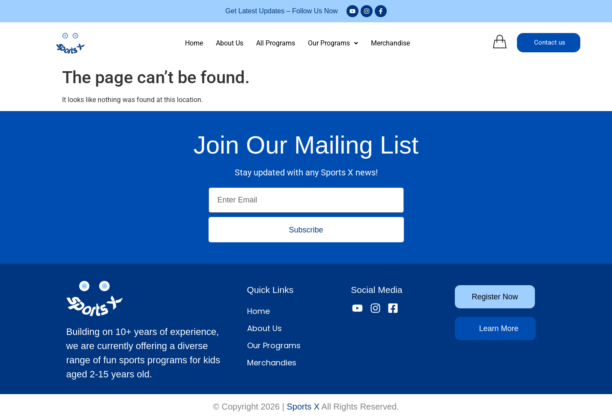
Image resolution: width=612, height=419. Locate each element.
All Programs (275, 43)
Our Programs (333, 43)
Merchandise (390, 43)
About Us (229, 43)
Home (194, 43)
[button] (333, 43)
